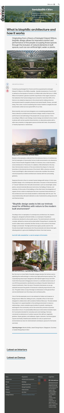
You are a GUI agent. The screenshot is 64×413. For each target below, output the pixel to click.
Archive (7, 389)
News (7, 377)
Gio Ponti (24, 392)
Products (8, 392)
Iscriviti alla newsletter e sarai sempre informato (29, 235)
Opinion (7, 387)
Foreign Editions (10, 394)
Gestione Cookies (52, 407)
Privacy (50, 404)
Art (6, 384)
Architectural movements (28, 379)
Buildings (24, 382)
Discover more (37, 19)
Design (7, 382)
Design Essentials (26, 387)
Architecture (9, 379)
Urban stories (25, 389)
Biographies (25, 377)
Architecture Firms (26, 384)
